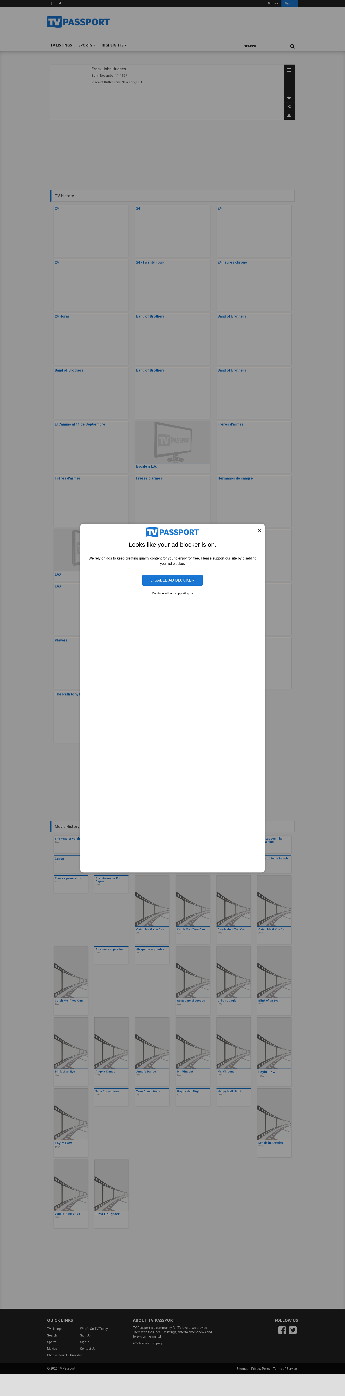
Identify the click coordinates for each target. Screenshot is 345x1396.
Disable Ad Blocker (172, 580)
